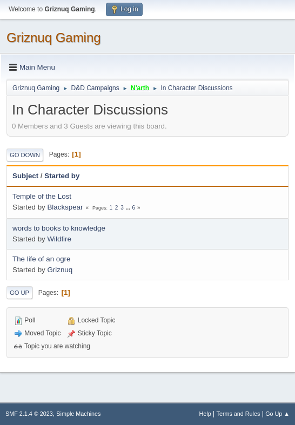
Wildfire (59, 239)
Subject (25, 176)
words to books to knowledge (58, 228)
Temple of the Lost (41, 196)
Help (205, 413)
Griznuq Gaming (53, 37)
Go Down (25, 155)
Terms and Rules (238, 413)
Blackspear (65, 207)
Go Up (19, 292)
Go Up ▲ (277, 413)
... (128, 208)
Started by (61, 176)
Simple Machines (78, 413)
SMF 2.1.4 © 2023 (29, 413)
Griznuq (59, 270)
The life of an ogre (41, 259)
